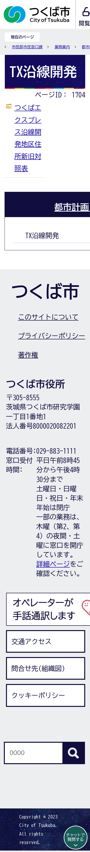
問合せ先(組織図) (38, 668)
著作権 (28, 354)
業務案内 (62, 47)
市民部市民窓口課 (27, 47)
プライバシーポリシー (51, 335)
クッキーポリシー (38, 695)
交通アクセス (31, 641)
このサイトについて (48, 317)
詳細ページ (53, 564)
